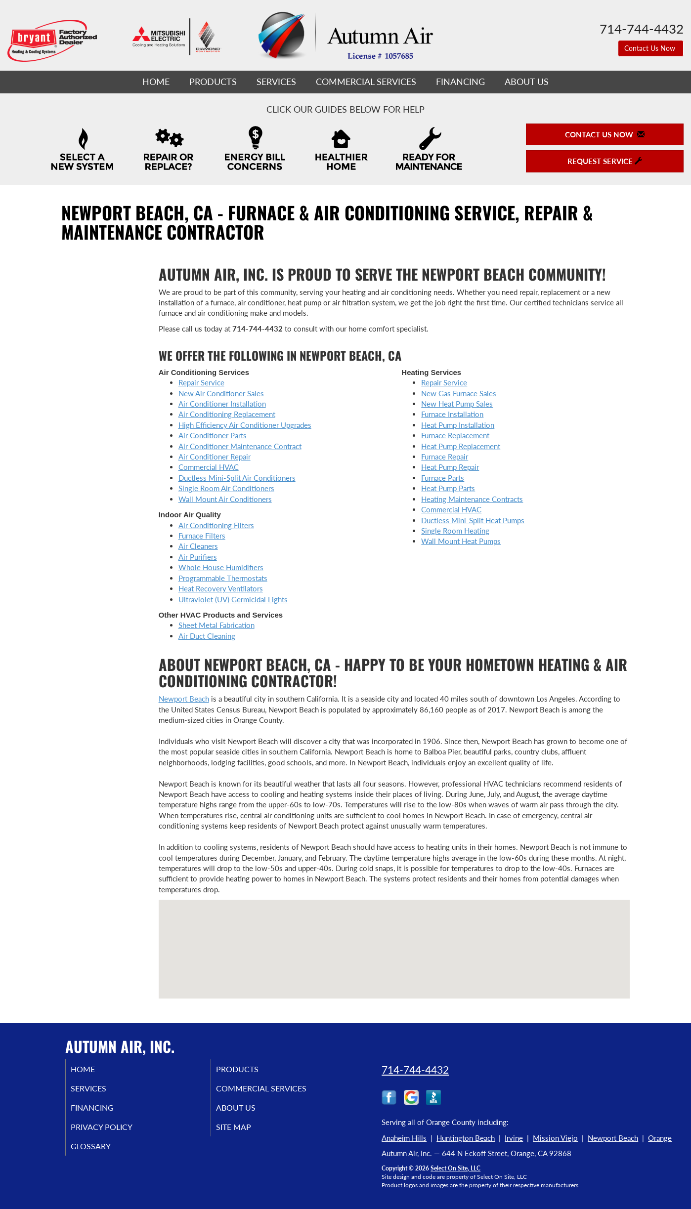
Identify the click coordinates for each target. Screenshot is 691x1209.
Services (276, 81)
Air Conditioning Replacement (226, 414)
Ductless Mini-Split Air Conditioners (237, 477)
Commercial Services (366, 81)
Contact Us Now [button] (650, 48)
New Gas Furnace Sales (458, 393)
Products (213, 81)
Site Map (246, 1131)
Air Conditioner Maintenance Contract (240, 446)
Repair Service (201, 382)
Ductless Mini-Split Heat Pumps (472, 520)
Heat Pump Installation (457, 424)
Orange (660, 1137)
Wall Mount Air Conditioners (225, 499)
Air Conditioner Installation (222, 403)
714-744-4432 (415, 1069)
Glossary (103, 1152)
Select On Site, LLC (455, 1168)
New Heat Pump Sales (457, 403)
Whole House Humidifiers (220, 567)
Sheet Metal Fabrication (216, 625)
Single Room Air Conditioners (226, 488)
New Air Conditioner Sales (221, 393)
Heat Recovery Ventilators (220, 588)
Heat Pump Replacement (460, 446)
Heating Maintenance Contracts (472, 499)
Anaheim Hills (404, 1137)
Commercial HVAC (208, 466)
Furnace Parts (442, 477)
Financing (460, 81)
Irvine (514, 1137)
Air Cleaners (198, 546)
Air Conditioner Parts (212, 435)
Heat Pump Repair (450, 466)
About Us (527, 81)
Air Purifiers (197, 556)
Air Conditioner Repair (214, 456)
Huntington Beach (465, 1137)
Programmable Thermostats (222, 578)
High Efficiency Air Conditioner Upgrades (244, 424)
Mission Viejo (555, 1137)
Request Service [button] (604, 161)
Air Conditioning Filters (216, 525)
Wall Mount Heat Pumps (461, 541)
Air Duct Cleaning (206, 635)
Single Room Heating (455, 530)
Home (156, 81)
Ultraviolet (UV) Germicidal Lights (233, 599)
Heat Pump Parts (448, 488)
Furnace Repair (444, 456)
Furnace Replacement (455, 435)
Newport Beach (184, 698)
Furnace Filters (201, 535)
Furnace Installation (452, 414)
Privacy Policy (115, 1131)
